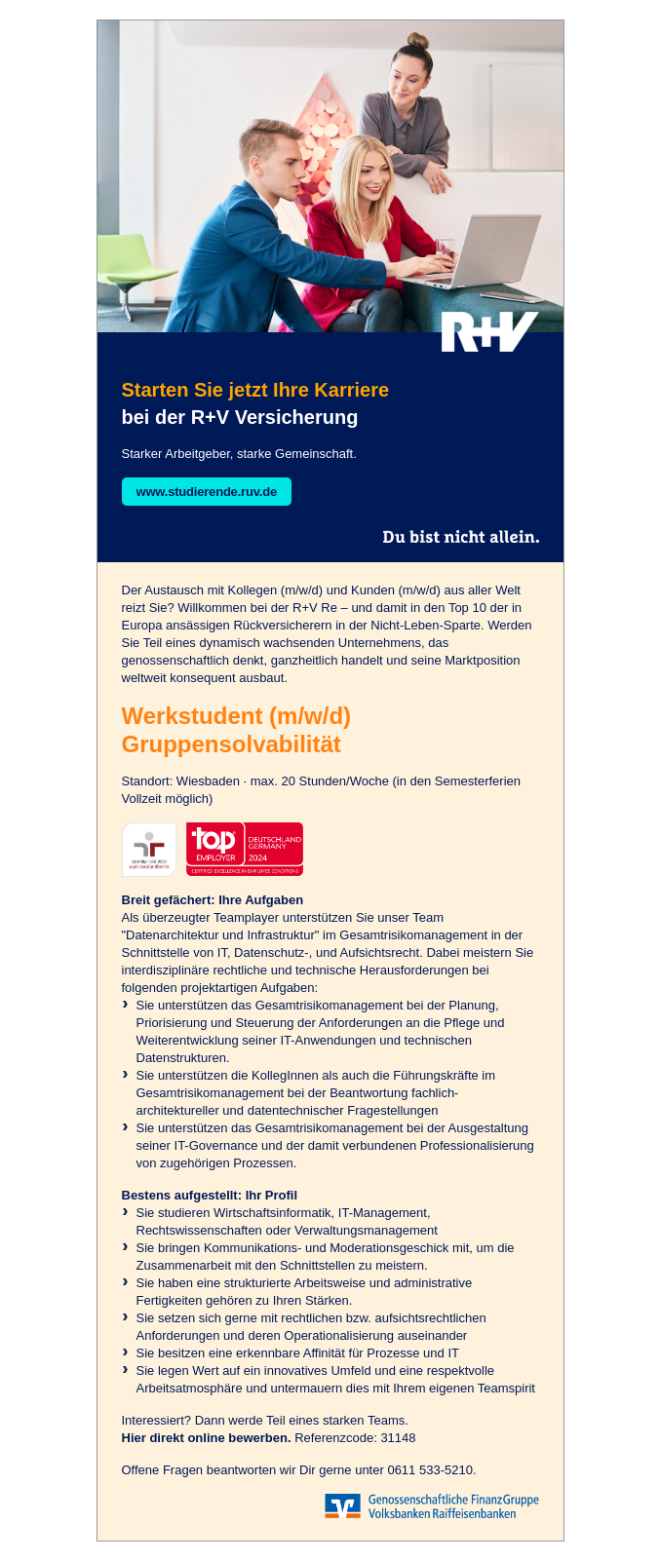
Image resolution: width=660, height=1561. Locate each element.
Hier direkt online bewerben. (206, 1437)
